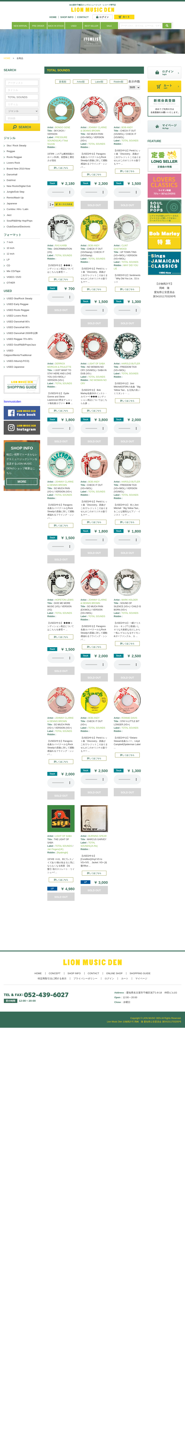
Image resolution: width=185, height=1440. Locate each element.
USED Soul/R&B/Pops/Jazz (21, 344)
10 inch (10, 248)
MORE (21, 481)
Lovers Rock (13, 162)
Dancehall (12, 174)
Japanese (12, 203)
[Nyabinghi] (62, 852)
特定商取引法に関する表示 (52, 978)
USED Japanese (15, 367)
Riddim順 (119, 81)
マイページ (141, 978)
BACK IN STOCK (56, 26)
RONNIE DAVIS (129, 718)
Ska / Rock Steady (16, 145)
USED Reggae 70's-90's (19, 339)
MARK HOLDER (129, 600)
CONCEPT (55, 973)
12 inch (10, 253)
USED (74, 26)
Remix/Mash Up (15, 197)
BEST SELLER (91, 26)
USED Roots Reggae (18, 310)
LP (8, 259)
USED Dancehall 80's (18, 321)
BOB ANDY (127, 127)
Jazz (9, 215)
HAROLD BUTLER (130, 363)
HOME (53, 17)
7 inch (10, 242)
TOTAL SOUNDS (96, 144)
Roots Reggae (14, 157)
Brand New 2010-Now (18, 168)
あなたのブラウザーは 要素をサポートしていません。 (61, 192)
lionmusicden (12, 401)
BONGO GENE (62, 127)
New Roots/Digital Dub (19, 186)
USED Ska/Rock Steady (19, 298)
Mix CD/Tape (13, 271)
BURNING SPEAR (97, 836)
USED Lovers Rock (17, 315)
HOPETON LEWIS (64, 600)
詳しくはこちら (61, 168)
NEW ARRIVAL (20, 26)
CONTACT (83, 17)
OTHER (11, 282)
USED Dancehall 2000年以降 (22, 333)
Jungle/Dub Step (15, 191)
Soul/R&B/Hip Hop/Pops (19, 220)
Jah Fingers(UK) (55, 849)
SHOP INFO (66, 17)
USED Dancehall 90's (18, 327)
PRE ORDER (38, 26)
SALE (109, 26)
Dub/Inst (11, 180)
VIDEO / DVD (14, 277)
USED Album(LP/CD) (18, 361)
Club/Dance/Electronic (18, 226)
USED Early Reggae (18, 304)
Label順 (99, 81)
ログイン (109, 978)
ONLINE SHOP (114, 973)
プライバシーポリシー (85, 978)
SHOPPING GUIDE (140, 973)
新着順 (62, 81)
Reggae (11, 151)
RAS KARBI (61, 245)
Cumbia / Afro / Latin (17, 209)
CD (8, 265)
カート (124, 978)
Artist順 (80, 81)
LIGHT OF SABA (96, 363)
